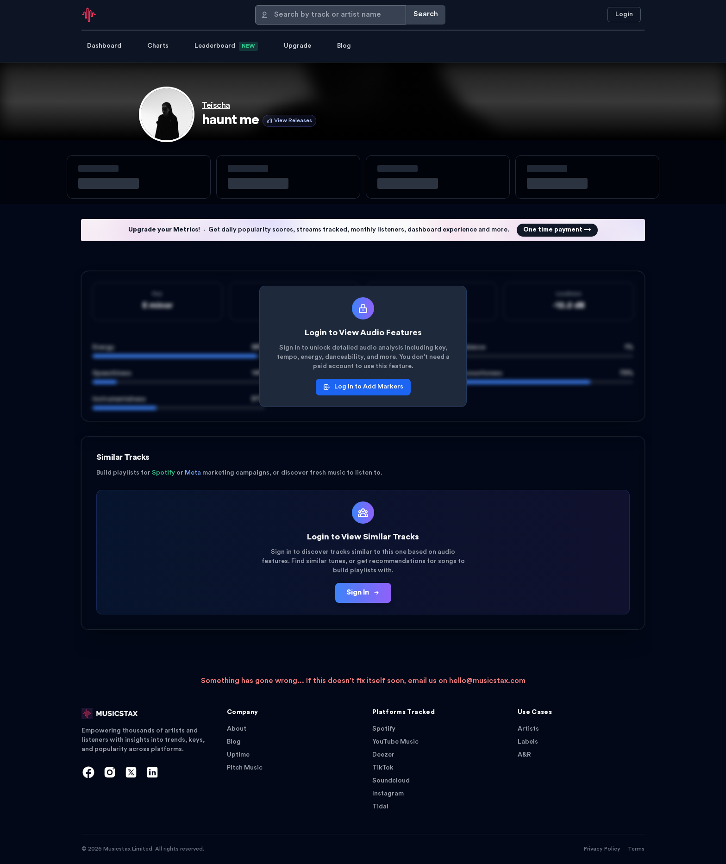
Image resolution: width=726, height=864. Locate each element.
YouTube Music (395, 742)
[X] (131, 772)
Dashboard (104, 46)
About (236, 729)
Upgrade (297, 46)
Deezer (383, 754)
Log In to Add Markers (363, 387)
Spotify (383, 729)
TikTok (383, 767)
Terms (636, 849)
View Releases (289, 121)
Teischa (216, 105)
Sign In (363, 593)
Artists (528, 729)
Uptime (238, 754)
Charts (158, 46)
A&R (524, 754)
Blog (344, 46)
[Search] (330, 15)
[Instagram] (110, 772)
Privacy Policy (602, 849)
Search (425, 14)
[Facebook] (88, 772)
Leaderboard (226, 46)
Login (624, 14)
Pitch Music (245, 767)
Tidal (380, 806)
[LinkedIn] (152, 772)
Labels (528, 742)
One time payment (557, 229)
